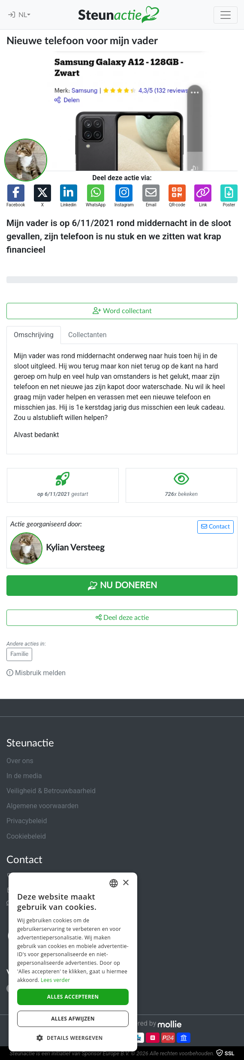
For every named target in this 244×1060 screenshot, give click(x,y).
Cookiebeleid (26, 836)
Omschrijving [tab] (34, 335)
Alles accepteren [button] (73, 996)
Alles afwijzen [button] (73, 1018)
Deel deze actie (122, 617)
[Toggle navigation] (226, 15)
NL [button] (22, 15)
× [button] (125, 883)
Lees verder (55, 980)
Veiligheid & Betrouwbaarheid (51, 791)
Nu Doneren (122, 586)
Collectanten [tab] (87, 335)
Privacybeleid (26, 821)
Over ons (19, 761)
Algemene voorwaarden (42, 806)
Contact (215, 526)
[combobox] (113, 883)
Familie (19, 654)
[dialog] (73, 962)
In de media (24, 776)
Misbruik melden (36, 673)
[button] (15, 196)
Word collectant (122, 310)
